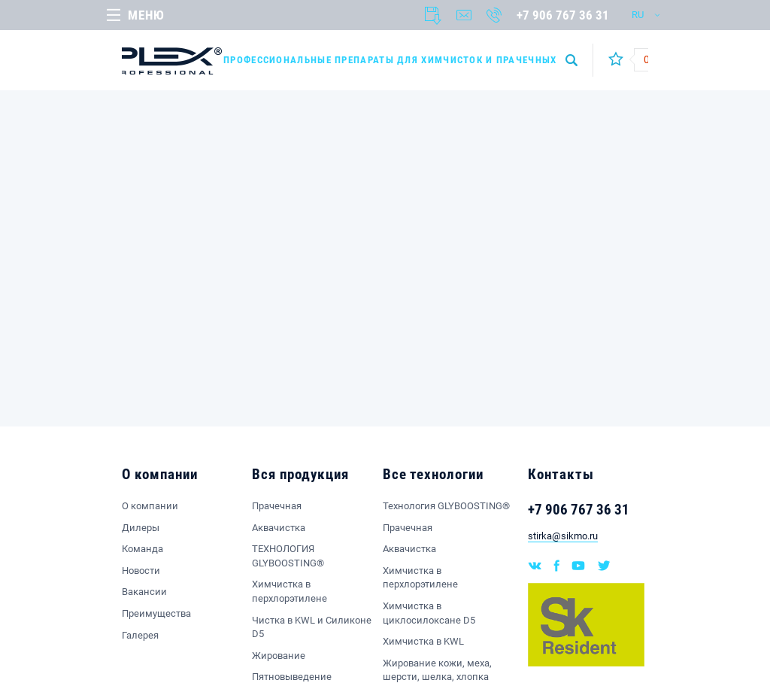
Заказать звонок (494, 15)
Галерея (140, 635)
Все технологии (433, 474)
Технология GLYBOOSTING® (446, 505)
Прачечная (277, 505)
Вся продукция (300, 474)
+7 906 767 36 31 (563, 15)
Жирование (278, 655)
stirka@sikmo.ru (563, 536)
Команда (142, 548)
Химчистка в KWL (423, 641)
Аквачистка (278, 527)
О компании (160, 474)
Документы (433, 16)
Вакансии (144, 591)
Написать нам (463, 15)
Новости (141, 570)
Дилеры (140, 527)
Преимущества (156, 613)
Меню (146, 15)
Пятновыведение (292, 676)
